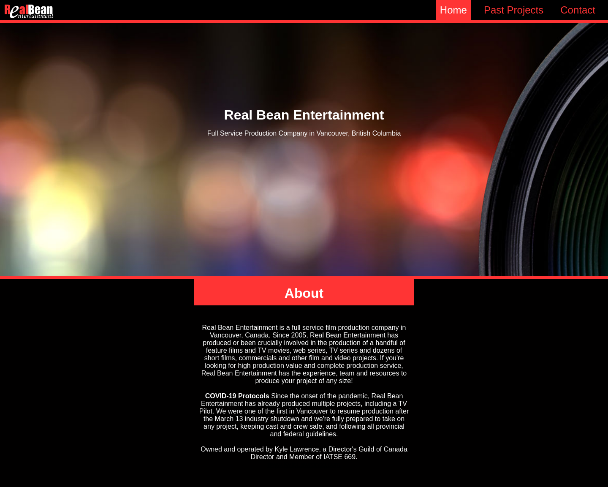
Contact (577, 10)
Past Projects (513, 10)
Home (453, 10)
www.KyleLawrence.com (303, 464)
